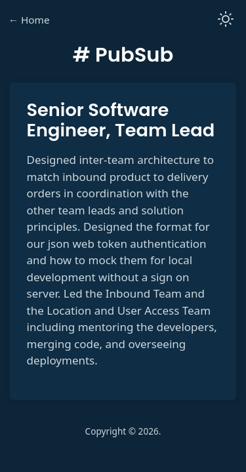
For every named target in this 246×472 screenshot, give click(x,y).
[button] (225, 20)
